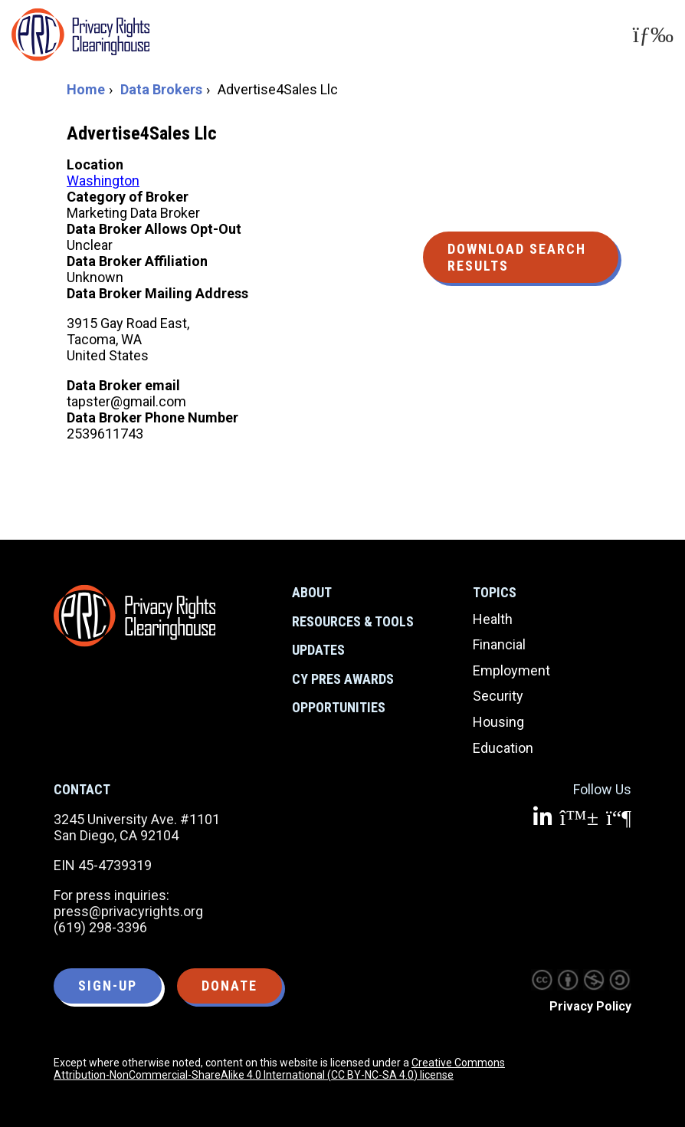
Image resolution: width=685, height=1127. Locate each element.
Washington (103, 180)
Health (493, 619)
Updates (318, 650)
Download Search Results (516, 257)
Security (498, 696)
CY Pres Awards (343, 679)
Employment (511, 670)
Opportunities (338, 707)
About (312, 592)
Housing (498, 722)
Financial (499, 644)
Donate (229, 986)
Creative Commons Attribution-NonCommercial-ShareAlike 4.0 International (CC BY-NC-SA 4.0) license (279, 1068)
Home (86, 89)
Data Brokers (161, 89)
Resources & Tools (353, 621)
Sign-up (107, 986)
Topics (494, 592)
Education (503, 748)
